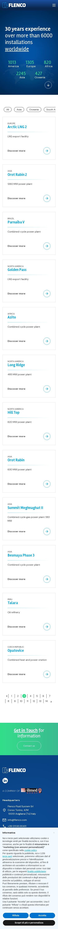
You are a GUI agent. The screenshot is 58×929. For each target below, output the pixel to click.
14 (46, 701)
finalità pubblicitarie (36, 871)
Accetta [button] (42, 915)
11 (27, 701)
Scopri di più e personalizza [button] (29, 922)
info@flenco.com (17, 820)
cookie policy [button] (30, 850)
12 (34, 701)
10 (21, 701)
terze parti (7, 856)
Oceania (34, 109)
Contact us (29, 745)
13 (40, 701)
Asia (19, 109)
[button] (54, 832)
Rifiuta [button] (15, 915)
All (7, 109)
